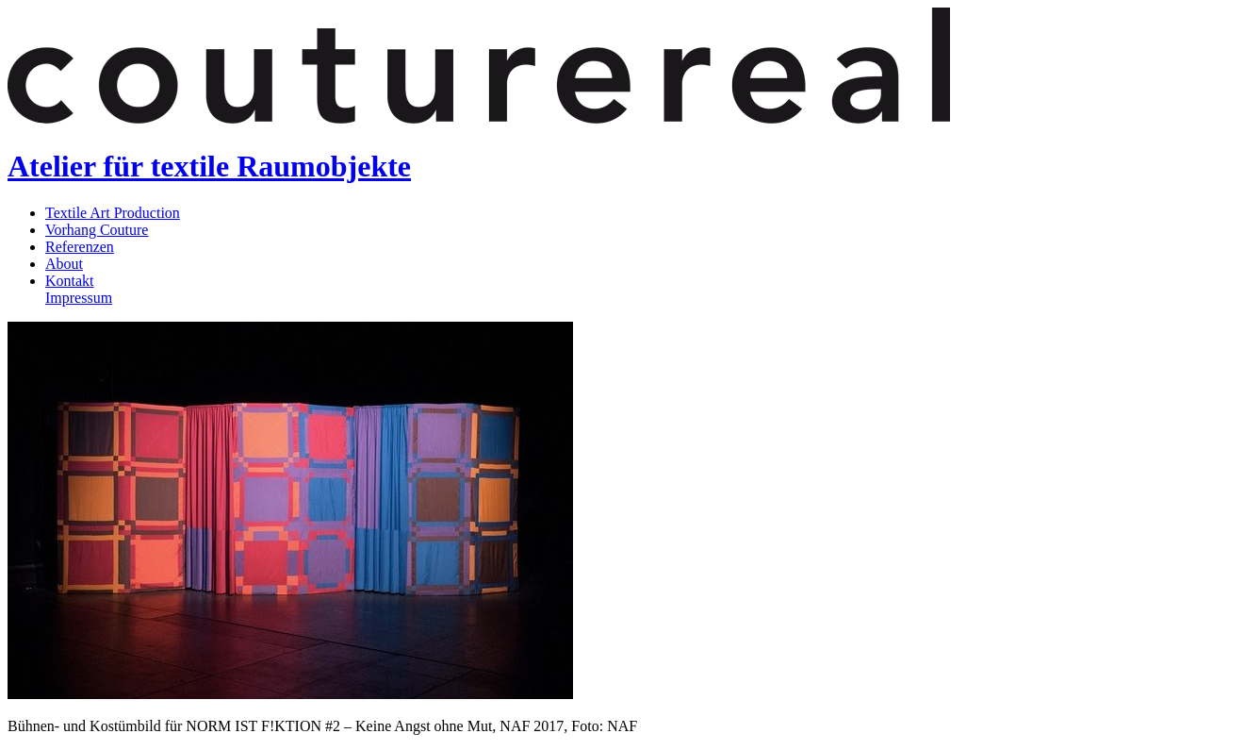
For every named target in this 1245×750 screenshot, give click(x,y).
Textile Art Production (112, 213)
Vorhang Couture (96, 230)
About (64, 264)
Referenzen (79, 247)
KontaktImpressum (78, 289)
